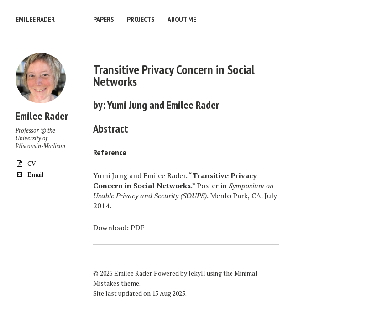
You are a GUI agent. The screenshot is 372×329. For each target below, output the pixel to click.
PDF (137, 228)
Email (30, 174)
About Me (182, 19)
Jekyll (197, 273)
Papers (103, 19)
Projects (141, 19)
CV (26, 163)
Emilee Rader (35, 19)
